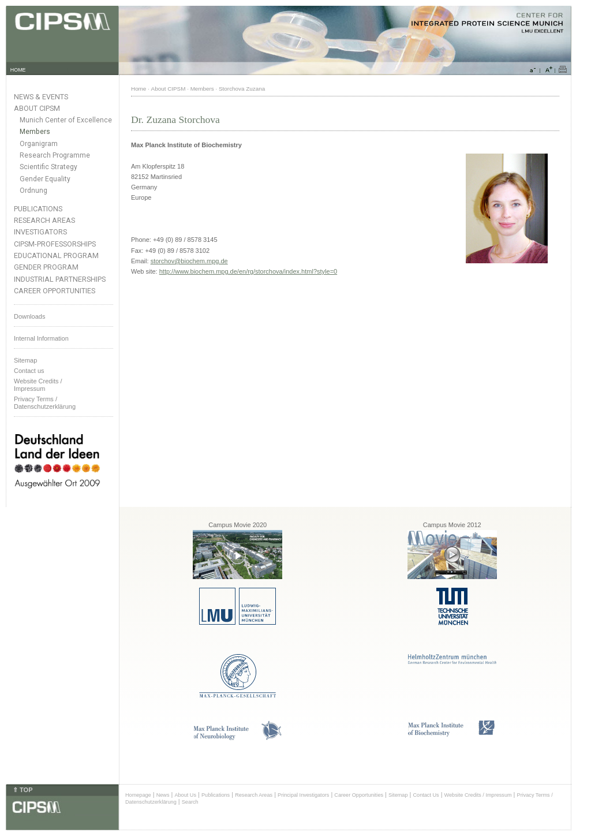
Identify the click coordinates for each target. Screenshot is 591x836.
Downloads (29, 316)
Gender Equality (45, 179)
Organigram (39, 144)
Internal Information (41, 338)
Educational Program (56, 255)
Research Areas (44, 220)
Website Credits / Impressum (478, 795)
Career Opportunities (54, 290)
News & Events (41, 96)
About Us (185, 795)
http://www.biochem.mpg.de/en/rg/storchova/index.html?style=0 (248, 271)
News (163, 795)
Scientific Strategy (48, 167)
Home (138, 88)
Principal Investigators (303, 795)
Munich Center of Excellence (66, 120)
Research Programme (55, 155)
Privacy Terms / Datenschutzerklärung (45, 402)
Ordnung (33, 190)
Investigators (40, 231)
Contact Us (426, 795)
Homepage (138, 795)
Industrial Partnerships (60, 279)
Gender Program (46, 267)
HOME (18, 70)
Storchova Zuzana (242, 88)
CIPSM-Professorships (55, 244)
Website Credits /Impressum (38, 385)
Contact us (29, 370)
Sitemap (25, 360)
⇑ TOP (22, 789)
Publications (38, 208)
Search (190, 802)
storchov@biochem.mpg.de (189, 260)
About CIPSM (37, 108)
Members (35, 132)
